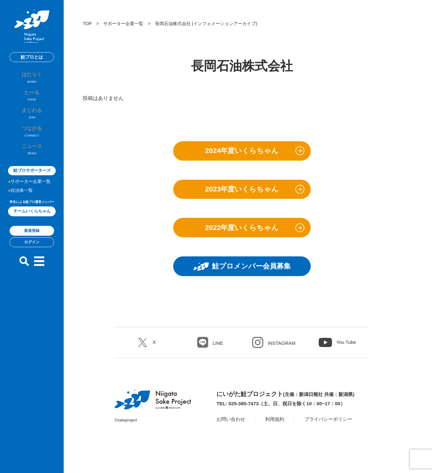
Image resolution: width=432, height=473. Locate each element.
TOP (87, 23)
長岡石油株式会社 (173, 23)
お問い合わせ (231, 429)
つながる (32, 139)
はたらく (32, 79)
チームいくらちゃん (32, 220)
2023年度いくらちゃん (242, 192)
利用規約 (277, 429)
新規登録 (31, 240)
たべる (32, 99)
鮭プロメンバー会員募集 (242, 274)
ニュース (32, 159)
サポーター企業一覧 (31, 190)
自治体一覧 (22, 199)
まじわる (32, 119)
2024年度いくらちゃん (242, 152)
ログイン (31, 251)
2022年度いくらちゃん (242, 233)
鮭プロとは (32, 56)
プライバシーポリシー (333, 429)
